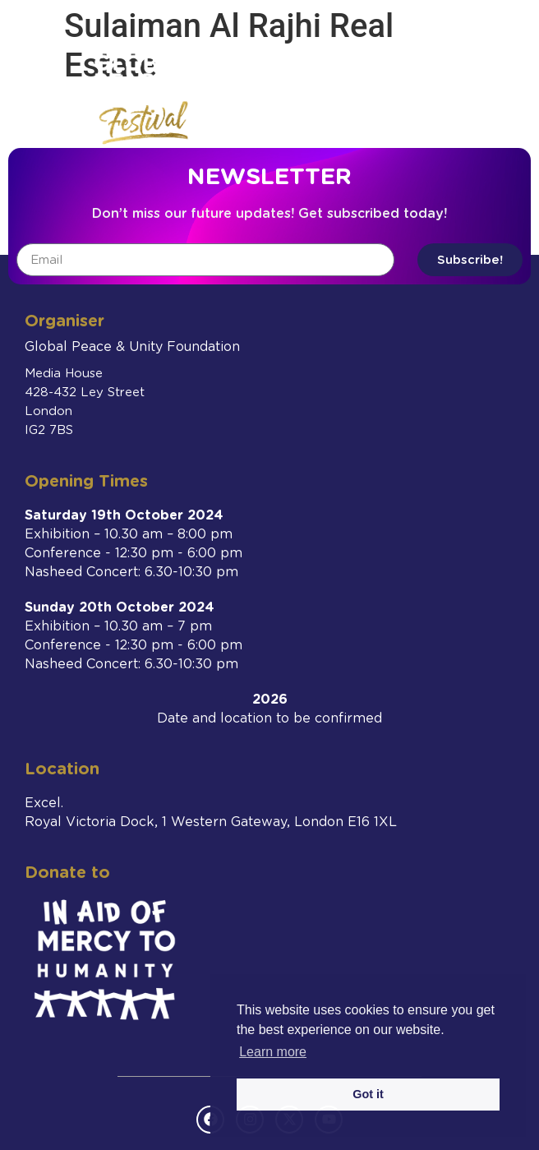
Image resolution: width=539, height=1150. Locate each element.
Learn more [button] (272, 1052)
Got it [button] (368, 1094)
